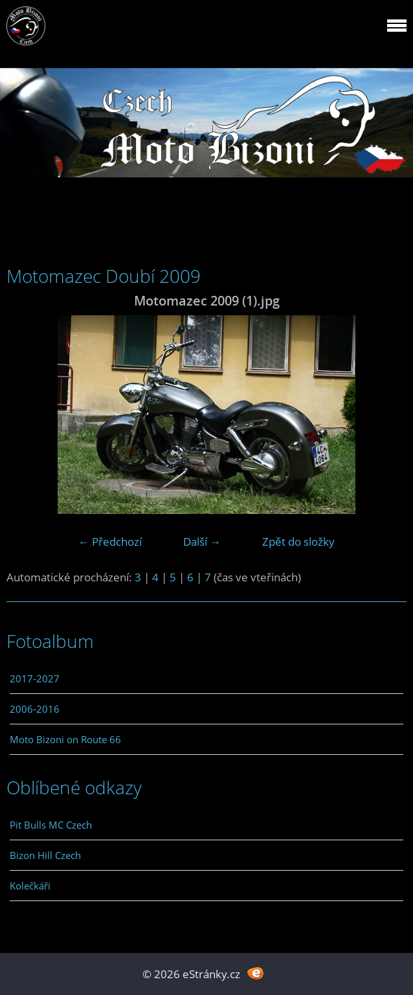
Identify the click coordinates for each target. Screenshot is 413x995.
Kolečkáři (30, 885)
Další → (202, 541)
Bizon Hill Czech (45, 855)
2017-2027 (35, 678)
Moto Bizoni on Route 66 (65, 739)
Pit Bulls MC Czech (51, 824)
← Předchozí (110, 541)
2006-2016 (35, 708)
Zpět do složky (298, 541)
